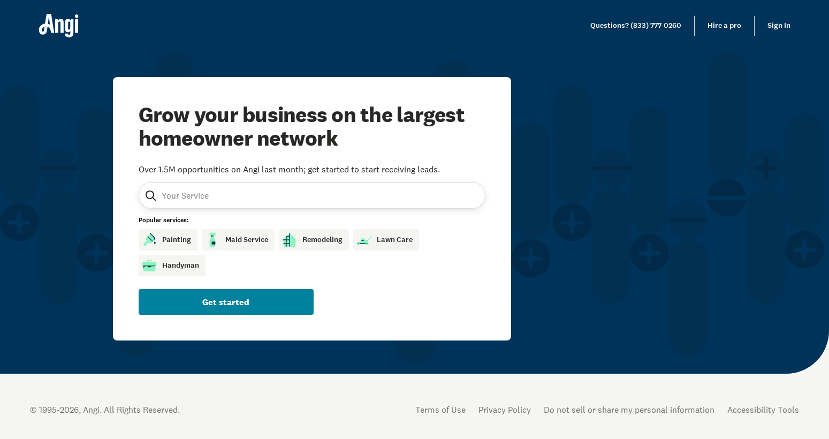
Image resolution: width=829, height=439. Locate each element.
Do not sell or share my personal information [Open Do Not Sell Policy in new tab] (629, 409)
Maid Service (236, 239)
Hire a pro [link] (724, 25)
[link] (635, 26)
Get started (225, 302)
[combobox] (213, 195)
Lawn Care (384, 239)
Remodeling (312, 239)
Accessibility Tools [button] (763, 409)
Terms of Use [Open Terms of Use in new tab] (440, 409)
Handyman (170, 265)
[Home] (59, 25)
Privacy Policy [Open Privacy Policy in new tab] (504, 409)
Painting (166, 239)
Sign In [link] (778, 25)
